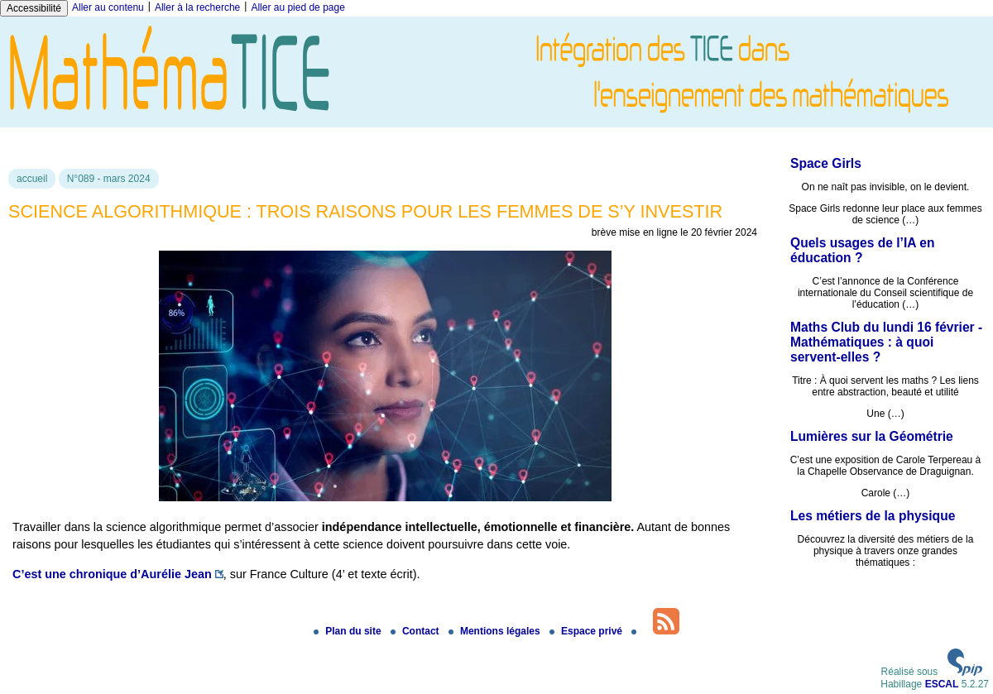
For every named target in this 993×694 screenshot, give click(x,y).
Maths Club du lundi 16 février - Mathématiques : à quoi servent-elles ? (886, 342)
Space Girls (825, 163)
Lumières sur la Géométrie (871, 436)
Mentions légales (496, 631)
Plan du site (349, 631)
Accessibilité (34, 8)
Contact (416, 631)
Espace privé (587, 631)
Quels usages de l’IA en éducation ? (862, 250)
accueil (32, 178)
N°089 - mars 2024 (109, 178)
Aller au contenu (108, 7)
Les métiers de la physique (872, 516)
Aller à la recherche (197, 7)
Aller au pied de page (297, 7)
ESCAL (942, 684)
